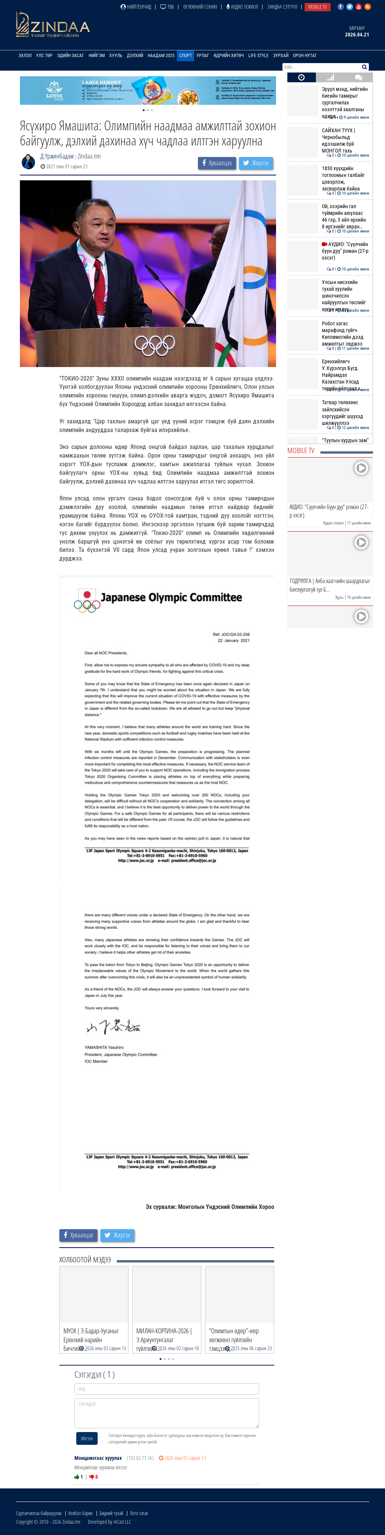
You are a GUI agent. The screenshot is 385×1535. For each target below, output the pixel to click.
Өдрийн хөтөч (229, 55)
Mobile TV (317, 6)
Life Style (258, 55)
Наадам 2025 (161, 55)
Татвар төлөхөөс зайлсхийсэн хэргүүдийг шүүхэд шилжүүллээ (328, 412)
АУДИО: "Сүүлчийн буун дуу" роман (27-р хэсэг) (328, 251)
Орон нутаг (305, 55)
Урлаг (202, 55)
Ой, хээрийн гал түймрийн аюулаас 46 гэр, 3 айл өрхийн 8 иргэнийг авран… (328, 216)
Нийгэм (97, 55)
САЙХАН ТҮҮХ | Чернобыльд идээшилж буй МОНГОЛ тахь (328, 140)
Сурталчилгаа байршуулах (39, 1513)
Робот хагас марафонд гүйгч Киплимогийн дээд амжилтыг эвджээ (328, 333)
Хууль (115, 55)
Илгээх (87, 1438)
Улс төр (44, 55)
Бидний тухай (111, 1513)
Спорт (185, 55)
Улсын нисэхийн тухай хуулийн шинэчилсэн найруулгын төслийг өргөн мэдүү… (328, 296)
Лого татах (139, 1513)
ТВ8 (167, 6)
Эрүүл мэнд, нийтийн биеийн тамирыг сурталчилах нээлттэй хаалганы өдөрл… (328, 103)
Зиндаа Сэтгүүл (282, 6)
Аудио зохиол (242, 6)
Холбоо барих (80, 1513)
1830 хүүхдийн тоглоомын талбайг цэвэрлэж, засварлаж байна (328, 178)
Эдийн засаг (70, 55)
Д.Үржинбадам (57, 155)
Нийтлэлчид (136, 6)
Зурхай (280, 55)
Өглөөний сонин (200, 6)
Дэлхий (135, 55)
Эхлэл (25, 55)
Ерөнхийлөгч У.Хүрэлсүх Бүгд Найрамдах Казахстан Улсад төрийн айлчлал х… (328, 375)
